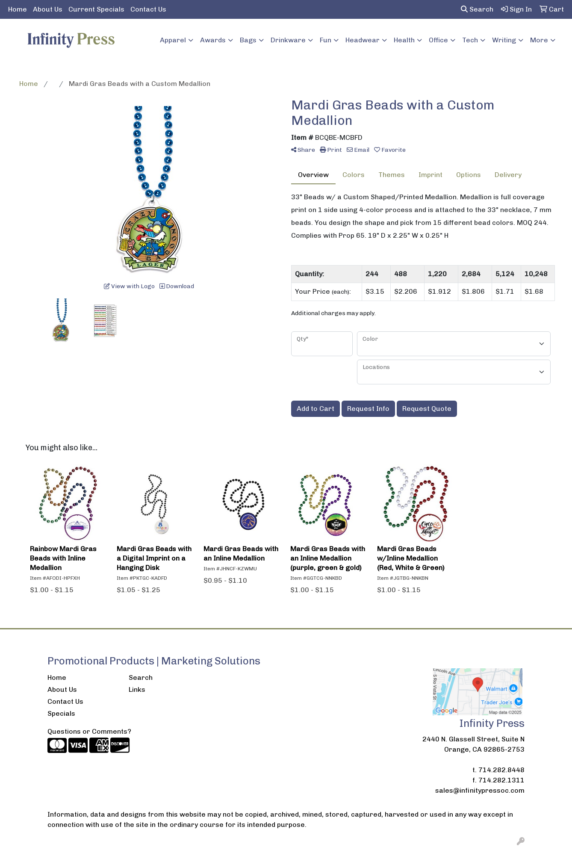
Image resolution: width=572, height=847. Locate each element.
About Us (47, 9)
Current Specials (96, 9)
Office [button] (438, 40)
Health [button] (404, 40)
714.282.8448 (501, 770)
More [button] (539, 40)
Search (477, 9)
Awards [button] (213, 40)
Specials (61, 713)
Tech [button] (470, 40)
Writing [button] (504, 40)
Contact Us (148, 9)
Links (137, 689)
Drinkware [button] (288, 40)
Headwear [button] (362, 40)
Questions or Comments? (89, 731)
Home (17, 9)
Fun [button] (325, 40)
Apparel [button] (173, 40)
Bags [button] (248, 40)
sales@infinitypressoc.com (480, 790)
